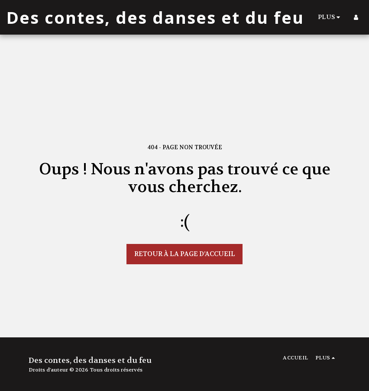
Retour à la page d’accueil (184, 254)
